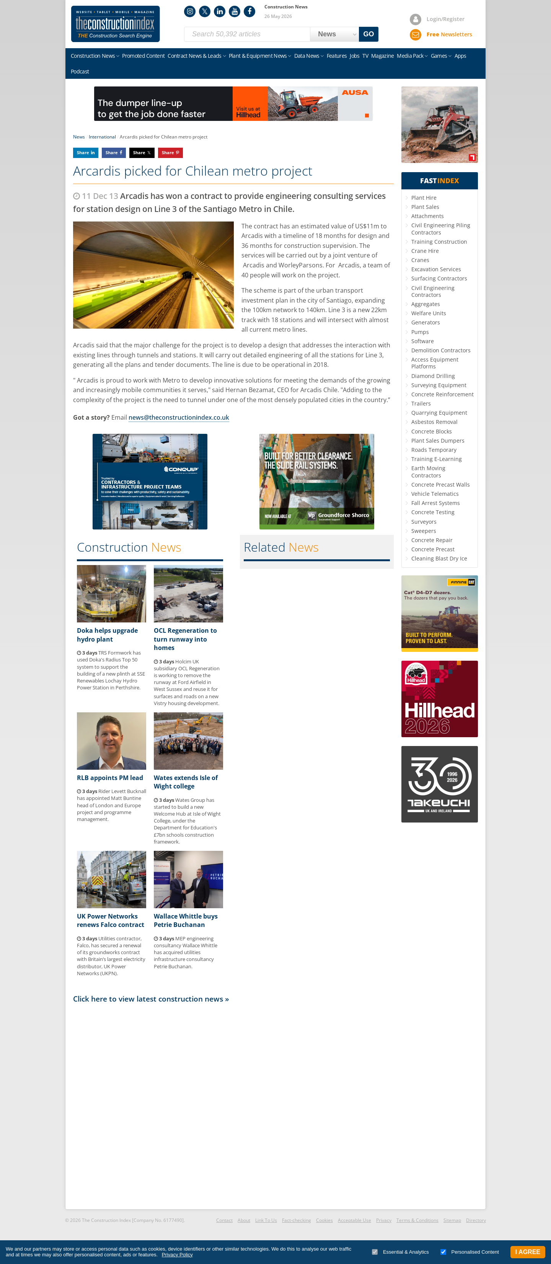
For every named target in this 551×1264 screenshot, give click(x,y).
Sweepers (423, 530)
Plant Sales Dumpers (438, 440)
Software (422, 341)
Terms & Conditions (417, 1220)
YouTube (234, 11)
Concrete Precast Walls (440, 484)
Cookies (324, 1220)
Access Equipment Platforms (434, 363)
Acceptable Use (354, 1220)
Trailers (421, 403)
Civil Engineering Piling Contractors (440, 229)
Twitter (204, 11)
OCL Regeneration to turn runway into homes (185, 639)
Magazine (382, 55)
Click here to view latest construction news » (151, 998)
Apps (460, 55)
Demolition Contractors (441, 350)
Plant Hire (424, 197)
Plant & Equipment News (258, 55)
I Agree (527, 1252)
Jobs (354, 55)
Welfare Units (428, 313)
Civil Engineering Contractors (433, 291)
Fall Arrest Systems (435, 503)
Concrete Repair (432, 540)
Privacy (383, 1220)
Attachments (427, 216)
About (244, 1220)
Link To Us (266, 1220)
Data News (307, 55)
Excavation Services (436, 269)
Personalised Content (469, 1252)
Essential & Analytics (400, 1252)
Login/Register (446, 19)
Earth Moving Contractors (428, 471)
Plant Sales (425, 206)
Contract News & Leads (194, 55)
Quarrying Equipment (439, 412)
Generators (425, 322)
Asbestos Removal (434, 421)
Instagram (190, 11)
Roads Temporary (433, 449)
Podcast (80, 71)
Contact (224, 1220)
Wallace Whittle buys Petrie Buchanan (186, 920)
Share (83, 152)
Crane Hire (425, 250)
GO (369, 34)
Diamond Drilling (433, 376)
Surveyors (424, 521)
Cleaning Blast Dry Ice (439, 558)
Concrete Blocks (431, 431)
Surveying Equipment (438, 385)
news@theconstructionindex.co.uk (179, 417)
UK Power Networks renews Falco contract (110, 920)
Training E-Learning (436, 459)
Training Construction (439, 241)
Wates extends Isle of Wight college (186, 782)
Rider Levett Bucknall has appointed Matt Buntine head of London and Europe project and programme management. (111, 805)
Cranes (420, 260)
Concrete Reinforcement (442, 394)
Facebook (249, 11)
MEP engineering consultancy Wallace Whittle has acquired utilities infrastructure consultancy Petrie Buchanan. (185, 952)
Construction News (93, 55)
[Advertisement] (233, 1106)
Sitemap (452, 1220)
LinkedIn (219, 11)
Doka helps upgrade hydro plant (107, 634)
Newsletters (449, 34)
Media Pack (410, 55)
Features (337, 55)
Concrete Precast (433, 549)
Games (439, 55)
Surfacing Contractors (439, 278)
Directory (476, 1220)
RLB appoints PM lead (110, 778)
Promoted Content (143, 55)
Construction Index (115, 24)
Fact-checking (296, 1220)
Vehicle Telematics (435, 493)
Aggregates (425, 304)
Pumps (420, 332)
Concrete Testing (433, 512)
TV (365, 55)
